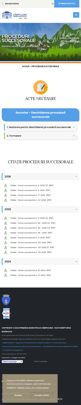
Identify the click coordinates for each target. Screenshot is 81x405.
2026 (8, 176)
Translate (40, 361)
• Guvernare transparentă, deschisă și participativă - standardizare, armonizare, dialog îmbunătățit (40, 346)
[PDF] (51, 185)
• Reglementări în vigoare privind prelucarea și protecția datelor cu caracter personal (34, 342)
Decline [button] (18, 395)
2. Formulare (14, 135)
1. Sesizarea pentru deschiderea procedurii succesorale (39, 127)
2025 (8, 209)
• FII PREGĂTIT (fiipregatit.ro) (12, 350)
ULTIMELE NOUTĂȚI (66, 3)
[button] (33, 388)
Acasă (63, 38)
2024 (8, 261)
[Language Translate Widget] (12, 361)
